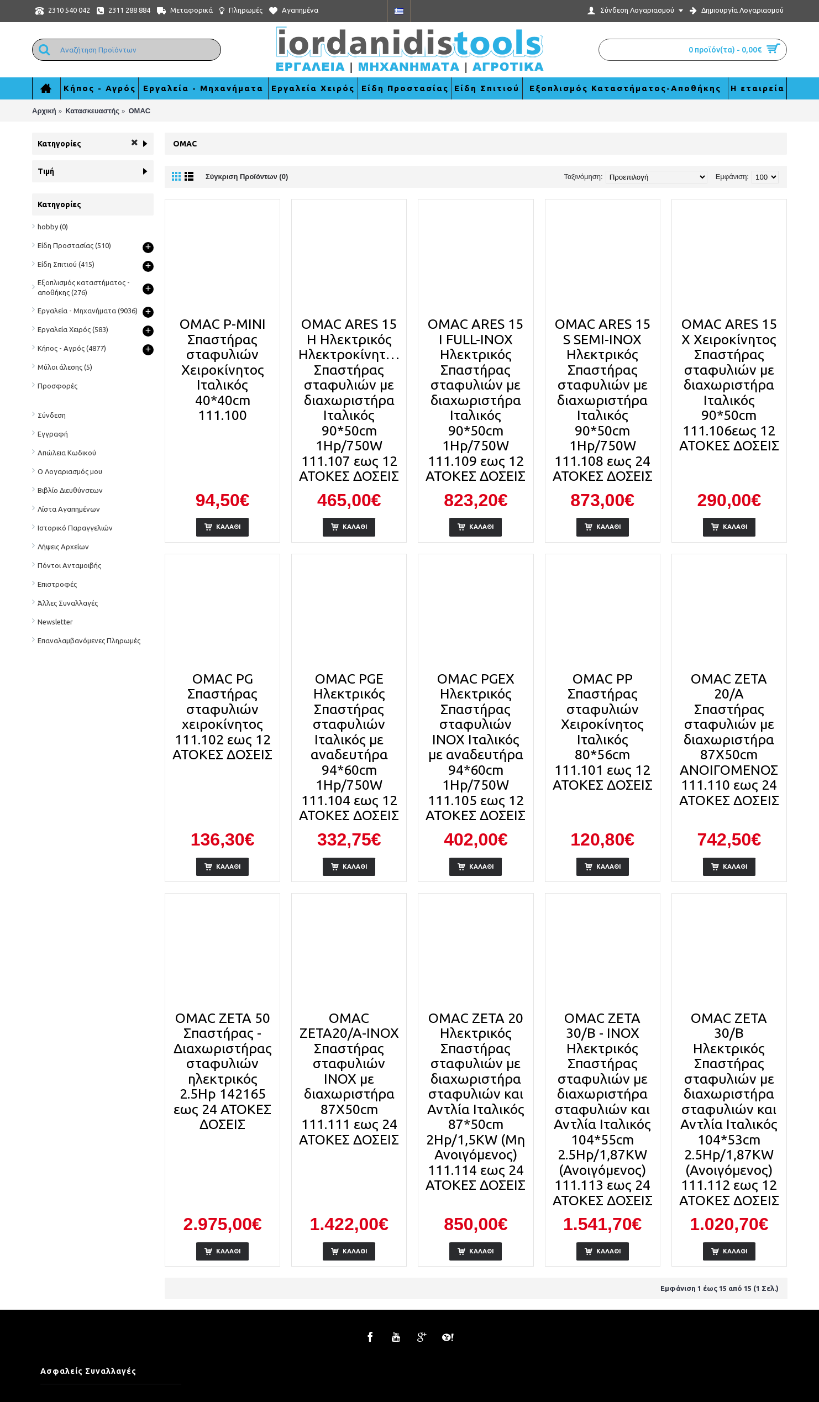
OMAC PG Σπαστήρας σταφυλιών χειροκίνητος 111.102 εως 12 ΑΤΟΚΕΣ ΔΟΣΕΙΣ (222, 717)
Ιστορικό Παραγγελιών (75, 528)
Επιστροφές (57, 584)
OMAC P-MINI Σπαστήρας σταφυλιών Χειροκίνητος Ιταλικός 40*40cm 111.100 (223, 369)
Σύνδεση (52, 415)
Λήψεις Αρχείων (63, 546)
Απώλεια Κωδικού (67, 452)
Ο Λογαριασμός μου (70, 471)
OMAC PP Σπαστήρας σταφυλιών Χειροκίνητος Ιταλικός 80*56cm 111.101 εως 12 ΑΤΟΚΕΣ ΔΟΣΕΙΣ (603, 732)
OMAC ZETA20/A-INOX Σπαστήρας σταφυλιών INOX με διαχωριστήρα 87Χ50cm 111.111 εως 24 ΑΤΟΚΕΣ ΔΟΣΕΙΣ (349, 1078)
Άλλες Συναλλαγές (68, 603)
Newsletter (55, 622)
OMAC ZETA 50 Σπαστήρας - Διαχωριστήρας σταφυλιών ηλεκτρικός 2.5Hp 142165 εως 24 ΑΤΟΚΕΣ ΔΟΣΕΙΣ (223, 1071)
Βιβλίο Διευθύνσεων (70, 490)
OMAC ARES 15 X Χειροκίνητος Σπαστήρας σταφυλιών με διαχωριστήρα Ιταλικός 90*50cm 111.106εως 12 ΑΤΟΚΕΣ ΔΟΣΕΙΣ (729, 384)
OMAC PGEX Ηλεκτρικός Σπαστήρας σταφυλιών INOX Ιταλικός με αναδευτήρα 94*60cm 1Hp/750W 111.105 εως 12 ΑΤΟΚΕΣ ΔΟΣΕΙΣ (476, 747)
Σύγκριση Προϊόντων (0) (247, 176)
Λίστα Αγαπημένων (69, 509)
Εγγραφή (53, 434)
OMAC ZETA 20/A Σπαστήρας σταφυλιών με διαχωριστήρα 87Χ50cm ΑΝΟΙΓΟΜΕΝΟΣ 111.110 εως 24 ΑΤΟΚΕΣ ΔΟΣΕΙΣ (729, 739)
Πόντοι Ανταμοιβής (69, 565)
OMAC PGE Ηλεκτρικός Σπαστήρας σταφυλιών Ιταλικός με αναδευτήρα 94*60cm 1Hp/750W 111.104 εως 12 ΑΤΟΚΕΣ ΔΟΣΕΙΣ (349, 747)
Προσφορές (57, 386)
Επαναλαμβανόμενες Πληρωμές (89, 640)
